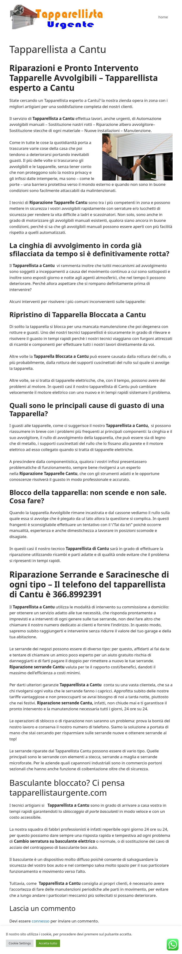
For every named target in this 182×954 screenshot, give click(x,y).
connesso (40, 921)
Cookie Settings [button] (20, 943)
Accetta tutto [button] (48, 943)
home (163, 17)
